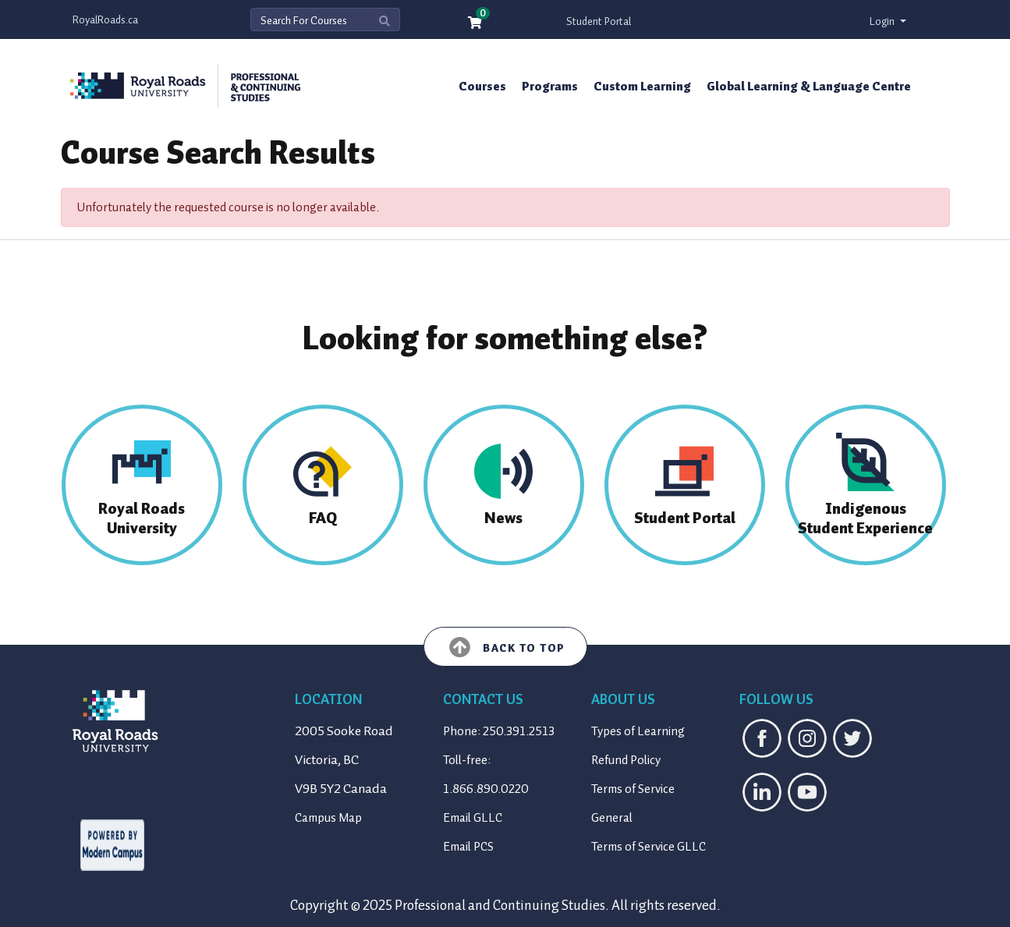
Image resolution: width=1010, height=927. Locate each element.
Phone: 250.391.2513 (499, 731)
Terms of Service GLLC (648, 846)
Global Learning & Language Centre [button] (809, 86)
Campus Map (328, 817)
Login (883, 21)
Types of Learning (638, 731)
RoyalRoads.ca (105, 20)
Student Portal (598, 21)
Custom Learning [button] (642, 86)
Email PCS (468, 846)
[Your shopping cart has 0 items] (476, 24)
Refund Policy (626, 760)
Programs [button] (550, 86)
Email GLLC (472, 817)
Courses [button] (482, 86)
